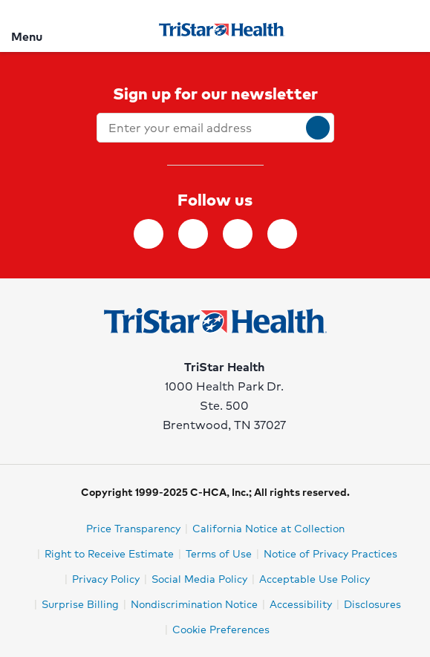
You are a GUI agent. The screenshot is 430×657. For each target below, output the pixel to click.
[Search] (410, 26)
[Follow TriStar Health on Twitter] (238, 234)
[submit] (318, 128)
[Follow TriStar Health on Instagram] (193, 234)
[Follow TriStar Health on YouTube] (282, 234)
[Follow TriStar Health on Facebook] (148, 234)
